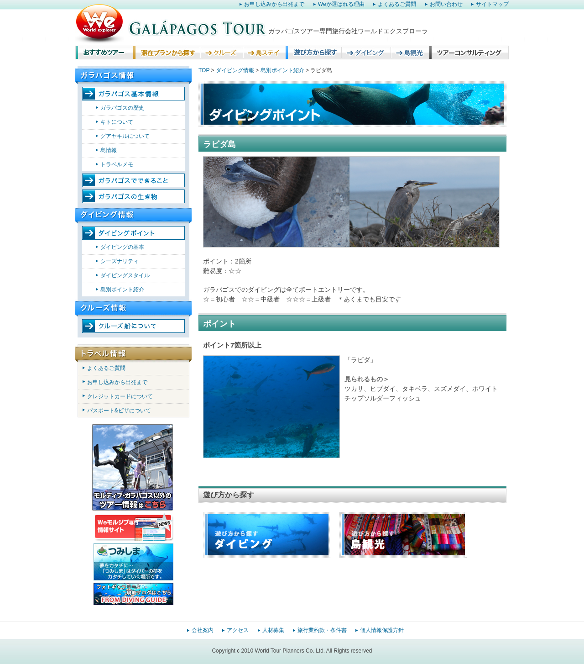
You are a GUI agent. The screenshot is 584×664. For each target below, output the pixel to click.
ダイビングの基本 (122, 247)
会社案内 (203, 630)
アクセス (238, 630)
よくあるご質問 (397, 4)
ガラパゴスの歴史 (122, 108)
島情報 (108, 150)
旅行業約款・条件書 (322, 630)
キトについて (116, 122)
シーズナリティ (119, 261)
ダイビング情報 (235, 70)
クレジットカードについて (120, 396)
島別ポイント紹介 (122, 289)
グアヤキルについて (125, 136)
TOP (203, 70)
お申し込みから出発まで (274, 4)
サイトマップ (492, 4)
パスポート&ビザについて (119, 410)
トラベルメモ (116, 164)
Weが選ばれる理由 (341, 4)
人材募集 (273, 630)
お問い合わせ (446, 4)
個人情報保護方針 (382, 630)
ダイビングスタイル (125, 275)
